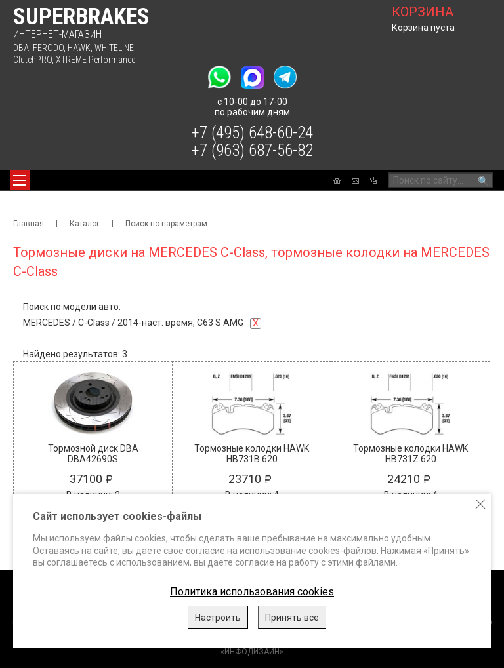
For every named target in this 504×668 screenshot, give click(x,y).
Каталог (85, 223)
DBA (21, 48)
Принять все (292, 617)
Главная (28, 223)
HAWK (79, 48)
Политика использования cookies (252, 591)
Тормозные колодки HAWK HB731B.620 (251, 453)
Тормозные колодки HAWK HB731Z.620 (410, 453)
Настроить (218, 617)
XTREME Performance (95, 59)
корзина (422, 12)
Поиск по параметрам (166, 223)
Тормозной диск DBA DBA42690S (93, 453)
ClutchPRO (32, 59)
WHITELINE (114, 48)
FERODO (48, 48)
